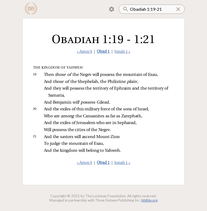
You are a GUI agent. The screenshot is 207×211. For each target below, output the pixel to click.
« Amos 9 (84, 52)
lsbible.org (149, 200)
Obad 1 (103, 52)
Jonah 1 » (122, 52)
